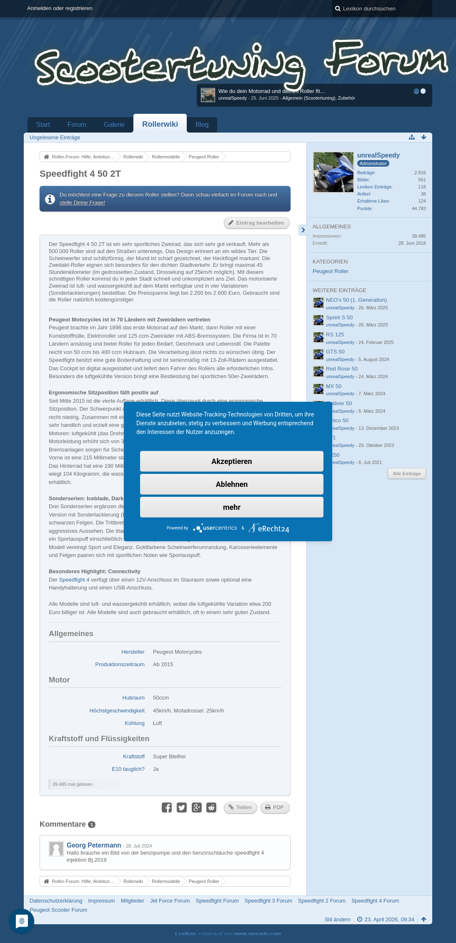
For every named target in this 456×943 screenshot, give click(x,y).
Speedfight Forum (216, 901)
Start (43, 124)
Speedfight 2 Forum (322, 901)
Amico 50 (337, 420)
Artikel (363, 193)
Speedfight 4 (74, 580)
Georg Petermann (94, 845)
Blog (201, 124)
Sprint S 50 (339, 317)
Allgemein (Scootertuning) (309, 97)
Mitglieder (132, 901)
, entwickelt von (228, 933)
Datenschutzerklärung (56, 901)
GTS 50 (335, 352)
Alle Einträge (407, 473)
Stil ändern (338, 919)
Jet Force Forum (170, 901)
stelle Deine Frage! (82, 202)
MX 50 (334, 386)
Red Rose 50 (342, 369)
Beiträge (365, 172)
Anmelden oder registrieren (60, 8)
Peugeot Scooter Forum (58, 910)
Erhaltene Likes (373, 200)
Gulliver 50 (339, 403)
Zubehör (346, 97)
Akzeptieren (231, 461)
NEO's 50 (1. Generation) (356, 300)
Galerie (114, 124)
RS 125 (335, 334)
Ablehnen (232, 484)
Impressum (101, 901)
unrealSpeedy (232, 97)
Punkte (364, 208)
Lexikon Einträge (374, 186)
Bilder (363, 179)
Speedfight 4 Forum (375, 901)
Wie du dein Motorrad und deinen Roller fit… (272, 91)
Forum (77, 124)
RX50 (333, 455)
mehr (232, 507)
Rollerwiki (160, 124)
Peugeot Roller (330, 271)
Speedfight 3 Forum (268, 901)
